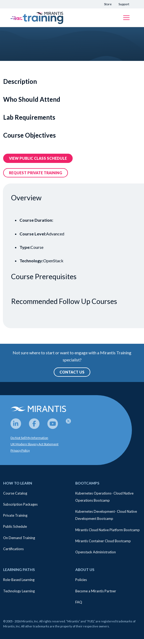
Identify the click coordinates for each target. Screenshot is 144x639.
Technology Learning (19, 591)
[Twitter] (71, 423)
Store (108, 4)
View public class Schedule (38, 158)
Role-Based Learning (18, 580)
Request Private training (35, 173)
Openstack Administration (95, 552)
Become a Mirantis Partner (95, 591)
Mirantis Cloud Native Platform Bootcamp (107, 530)
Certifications (13, 549)
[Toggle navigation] (126, 18)
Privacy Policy (20, 450)
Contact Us (72, 372)
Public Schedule (15, 526)
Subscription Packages (20, 504)
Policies (81, 580)
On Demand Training (19, 538)
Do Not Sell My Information (29, 438)
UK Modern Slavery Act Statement (34, 444)
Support (123, 4)
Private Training (15, 515)
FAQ (78, 602)
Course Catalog (15, 493)
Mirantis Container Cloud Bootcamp (103, 541)
